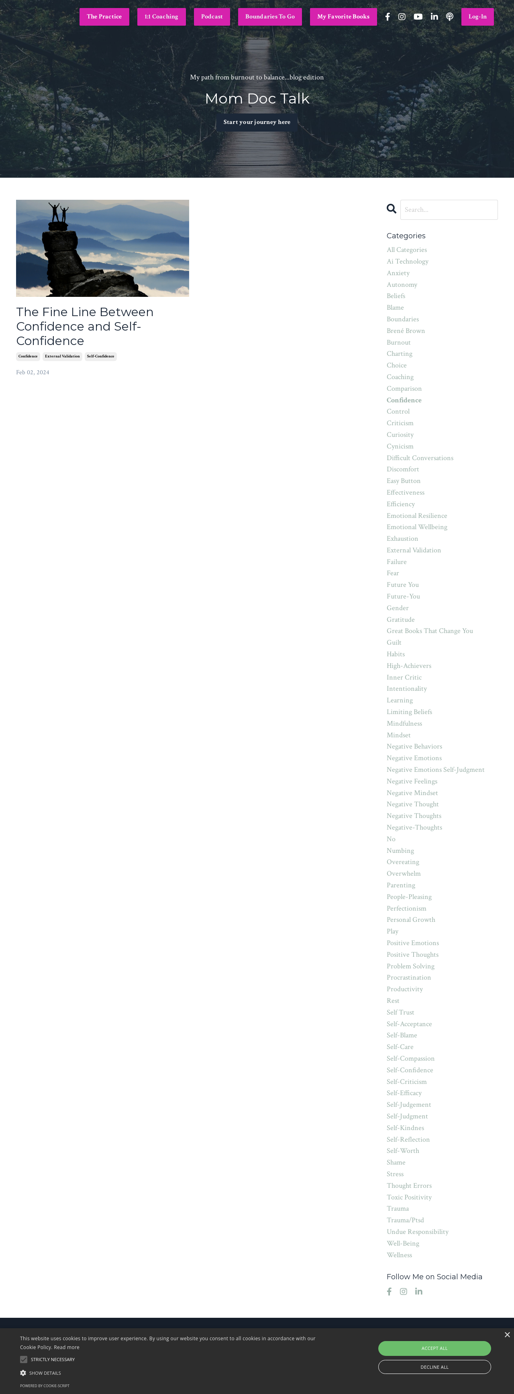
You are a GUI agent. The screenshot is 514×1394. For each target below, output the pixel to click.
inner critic (404, 677)
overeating (403, 861)
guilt (394, 642)
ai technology (407, 261)
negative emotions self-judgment (436, 769)
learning (400, 700)
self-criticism (407, 1081)
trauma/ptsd (405, 1220)
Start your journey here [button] (257, 124)
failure (397, 561)
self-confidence (100, 356)
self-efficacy (404, 1093)
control (398, 411)
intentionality (407, 688)
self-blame (402, 1035)
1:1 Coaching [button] (162, 16)
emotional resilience (417, 515)
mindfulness (404, 723)
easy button (404, 480)
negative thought (413, 804)
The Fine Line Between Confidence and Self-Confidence (85, 326)
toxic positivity (409, 1197)
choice (397, 365)
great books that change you (430, 630)
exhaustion (402, 538)
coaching (400, 376)
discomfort (403, 469)
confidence (28, 356)
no (391, 839)
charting (399, 353)
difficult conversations (420, 458)
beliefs (396, 295)
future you (403, 584)
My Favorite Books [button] (343, 16)
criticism (400, 423)
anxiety (398, 273)
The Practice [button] (104, 16)
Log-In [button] (478, 16)
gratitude (401, 619)
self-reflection (408, 1139)
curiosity (400, 434)
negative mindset (412, 792)
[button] (174, 1373)
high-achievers (409, 665)
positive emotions (413, 943)
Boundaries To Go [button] (270, 16)
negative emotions (414, 758)
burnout (399, 342)
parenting (401, 885)
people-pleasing (409, 896)
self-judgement (409, 1104)
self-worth (403, 1150)
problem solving (410, 966)
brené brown (406, 330)
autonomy (402, 284)
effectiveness (405, 492)
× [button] (507, 1335)
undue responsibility (418, 1231)
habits (396, 654)
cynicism (400, 446)
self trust (400, 1012)
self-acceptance (409, 1024)
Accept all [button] (435, 1348)
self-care (400, 1046)
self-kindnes (405, 1127)
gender (398, 608)
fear (393, 573)
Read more (67, 1347)
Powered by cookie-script (44, 1385)
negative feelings (412, 781)
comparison (404, 388)
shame (396, 1162)
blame (395, 307)
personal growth (411, 919)
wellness (399, 1255)
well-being (403, 1243)
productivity (405, 989)
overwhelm (404, 873)
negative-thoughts (414, 827)
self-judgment (407, 1116)
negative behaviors (414, 746)
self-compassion (411, 1058)
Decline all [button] (435, 1367)
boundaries (403, 319)
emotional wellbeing (417, 527)
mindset (399, 735)
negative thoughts (414, 815)
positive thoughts (413, 954)
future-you (403, 596)
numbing (400, 850)
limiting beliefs (409, 711)
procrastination (409, 977)
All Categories (407, 249)
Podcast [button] (212, 16)
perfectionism (406, 908)
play (392, 931)
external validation (62, 356)
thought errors (409, 1185)
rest (393, 1000)
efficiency (401, 504)
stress (395, 1174)
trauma (398, 1208)
